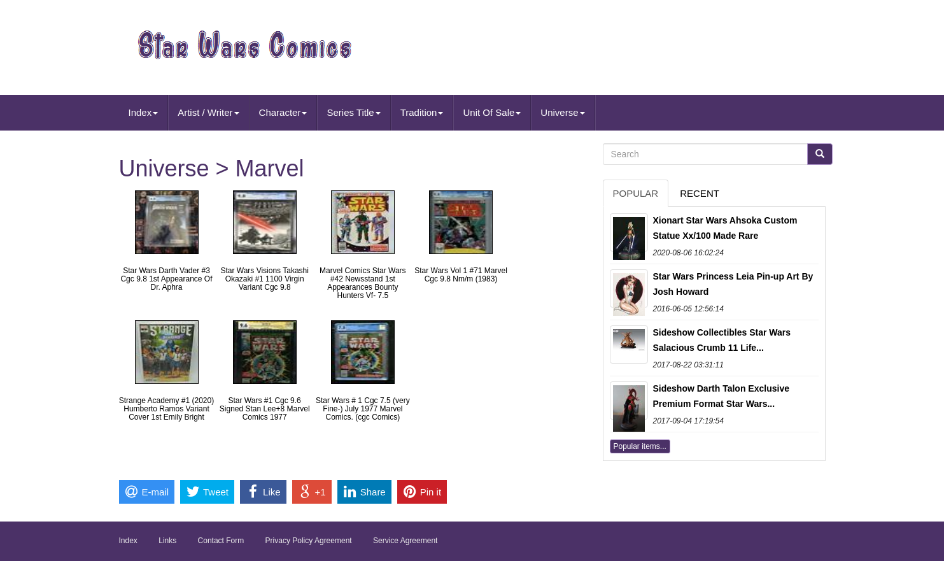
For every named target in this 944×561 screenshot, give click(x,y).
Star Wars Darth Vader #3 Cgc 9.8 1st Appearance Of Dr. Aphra (166, 279)
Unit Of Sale (492, 112)
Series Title (353, 112)
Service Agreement (405, 540)
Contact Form (221, 540)
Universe (562, 112)
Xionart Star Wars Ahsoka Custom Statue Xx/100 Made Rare (725, 228)
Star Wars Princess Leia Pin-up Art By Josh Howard (733, 284)
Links (167, 540)
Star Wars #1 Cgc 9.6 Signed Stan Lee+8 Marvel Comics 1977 (265, 409)
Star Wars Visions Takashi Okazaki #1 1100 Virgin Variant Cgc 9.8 (264, 279)
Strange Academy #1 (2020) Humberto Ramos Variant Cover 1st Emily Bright (166, 409)
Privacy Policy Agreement (308, 540)
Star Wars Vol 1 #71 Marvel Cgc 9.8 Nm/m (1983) (460, 274)
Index (144, 112)
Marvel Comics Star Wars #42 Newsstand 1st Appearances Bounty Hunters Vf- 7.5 (363, 283)
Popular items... (640, 446)
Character (283, 112)
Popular (636, 193)
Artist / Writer (208, 112)
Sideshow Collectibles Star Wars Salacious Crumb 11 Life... (722, 340)
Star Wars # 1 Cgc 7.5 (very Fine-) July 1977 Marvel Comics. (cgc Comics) (363, 409)
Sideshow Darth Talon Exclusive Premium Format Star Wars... (721, 396)
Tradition (422, 112)
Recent (699, 193)
